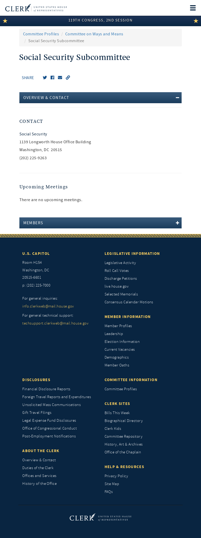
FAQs (109, 491)
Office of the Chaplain (123, 452)
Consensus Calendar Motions (129, 302)
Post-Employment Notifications (49, 436)
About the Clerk (40, 450)
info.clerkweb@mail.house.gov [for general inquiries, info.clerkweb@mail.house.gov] (48, 306)
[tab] (100, 97)
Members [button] (33, 223)
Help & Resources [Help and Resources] (124, 466)
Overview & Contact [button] (46, 97)
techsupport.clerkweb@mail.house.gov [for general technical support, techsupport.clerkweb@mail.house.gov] (55, 323)
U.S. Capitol (36, 253)
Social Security (33, 134)
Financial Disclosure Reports (46, 389)
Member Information (128, 316)
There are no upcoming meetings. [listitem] (51, 199)
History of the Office (39, 483)
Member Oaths (117, 365)
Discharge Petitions (121, 278)
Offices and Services (39, 475)
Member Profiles (118, 325)
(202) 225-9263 (33, 158)
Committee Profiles (41, 34)
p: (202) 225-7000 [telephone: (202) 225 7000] (36, 285)
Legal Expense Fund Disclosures (49, 420)
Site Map (112, 483)
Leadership (114, 333)
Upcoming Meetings (43, 187)
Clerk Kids (113, 428)
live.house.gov (117, 286)
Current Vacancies (120, 349)
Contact (31, 121)
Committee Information (131, 379)
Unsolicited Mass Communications (51, 404)
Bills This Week (117, 412)
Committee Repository (124, 436)
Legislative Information (132, 253)
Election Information (122, 341)
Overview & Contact (39, 460)
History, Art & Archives (124, 444)
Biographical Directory (124, 420)
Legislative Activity (120, 262)
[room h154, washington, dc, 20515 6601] (59, 270)
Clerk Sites (117, 403)
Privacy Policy (116, 476)
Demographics (117, 357)
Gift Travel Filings (36, 412)
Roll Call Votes (117, 270)
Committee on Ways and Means (94, 34)
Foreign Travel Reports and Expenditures (56, 396)
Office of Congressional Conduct (49, 428)
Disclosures (36, 379)
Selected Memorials (121, 294)
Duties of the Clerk (37, 467)
